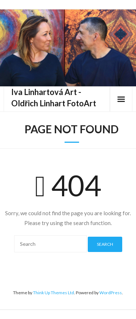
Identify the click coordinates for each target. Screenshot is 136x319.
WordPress (110, 292)
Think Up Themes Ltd (53, 292)
